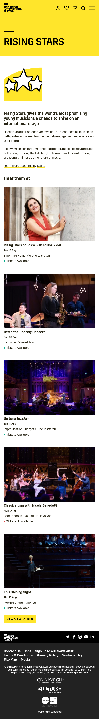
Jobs (27, 651)
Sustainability (72, 655)
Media (25, 660)
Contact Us (12, 651)
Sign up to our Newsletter (54, 651)
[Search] (83, 8)
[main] (49, 315)
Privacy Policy (47, 655)
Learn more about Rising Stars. (24, 166)
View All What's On (20, 619)
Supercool (56, 711)
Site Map (10, 660)
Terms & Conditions (18, 655)
